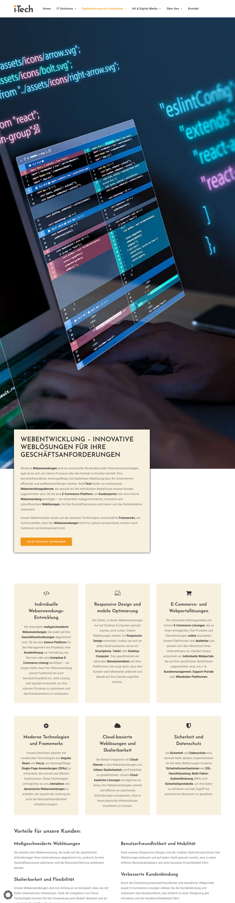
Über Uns (174, 8)
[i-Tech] (23, 8)
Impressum (21, 860)
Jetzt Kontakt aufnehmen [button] (46, 156)
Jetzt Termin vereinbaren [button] (117, 823)
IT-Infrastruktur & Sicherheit (91, 861)
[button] (16, 849)
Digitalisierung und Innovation (104, 8)
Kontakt (193, 8)
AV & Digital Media (146, 8)
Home (47, 8)
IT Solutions (66, 8)
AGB (17, 871)
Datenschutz (22, 865)
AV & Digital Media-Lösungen (92, 871)
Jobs (76, 887)
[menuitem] (48, 8)
